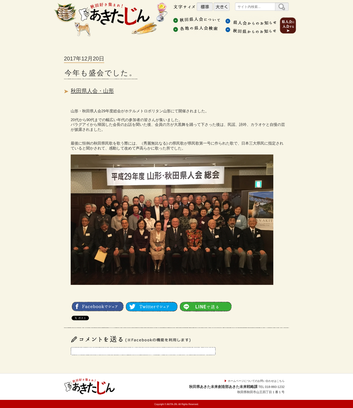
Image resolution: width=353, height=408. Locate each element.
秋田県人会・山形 (92, 91)
